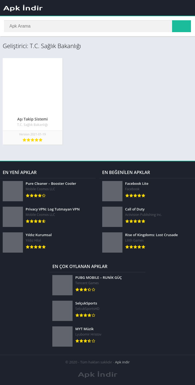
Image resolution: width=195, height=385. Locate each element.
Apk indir (122, 362)
